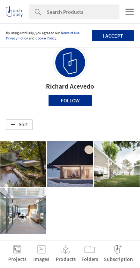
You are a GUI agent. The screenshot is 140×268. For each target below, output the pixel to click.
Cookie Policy (45, 38)
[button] (19, 124)
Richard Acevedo (70, 86)
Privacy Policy (17, 38)
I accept (113, 35)
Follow (70, 100)
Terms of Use (70, 33)
